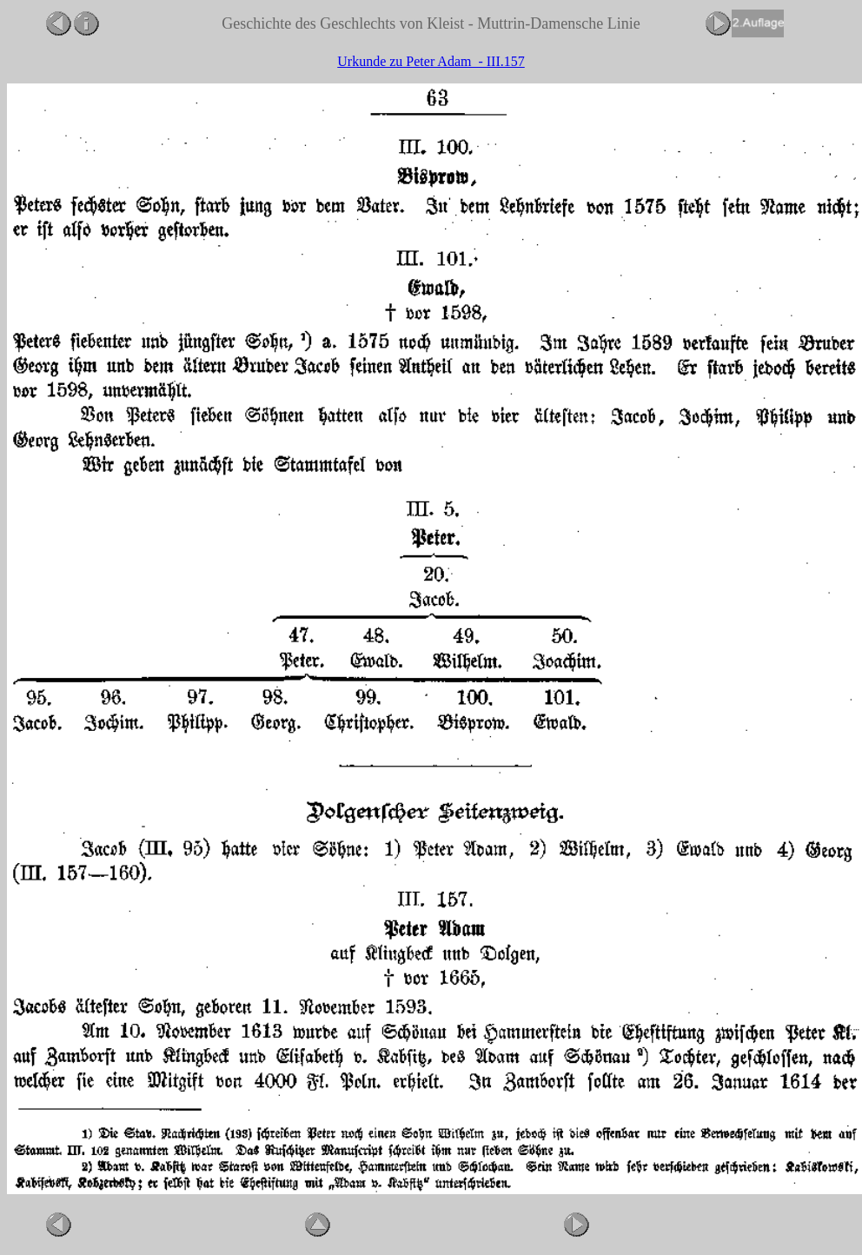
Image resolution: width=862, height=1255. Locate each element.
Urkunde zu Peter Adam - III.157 (431, 61)
